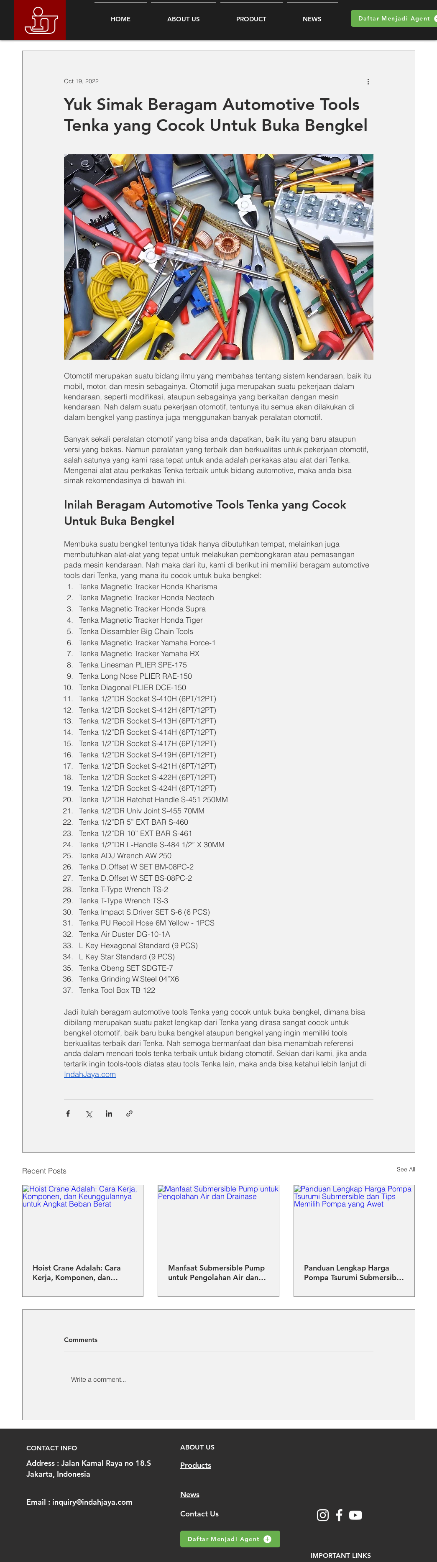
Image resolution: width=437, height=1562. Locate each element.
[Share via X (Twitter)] (88, 1113)
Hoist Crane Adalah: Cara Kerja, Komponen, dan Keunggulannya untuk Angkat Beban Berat (77, 1272)
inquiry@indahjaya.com (92, 1502)
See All (406, 1169)
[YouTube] (355, 1515)
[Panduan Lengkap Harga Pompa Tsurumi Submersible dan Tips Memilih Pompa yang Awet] (354, 1219)
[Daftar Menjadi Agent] (230, 1539)
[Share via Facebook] (68, 1113)
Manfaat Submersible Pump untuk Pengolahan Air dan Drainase (216, 1272)
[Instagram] (323, 1515)
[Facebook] (339, 1515)
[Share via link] (129, 1113)
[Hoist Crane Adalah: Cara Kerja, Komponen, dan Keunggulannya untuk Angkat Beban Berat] (83, 1219)
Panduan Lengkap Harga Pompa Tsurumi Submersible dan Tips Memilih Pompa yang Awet (353, 1272)
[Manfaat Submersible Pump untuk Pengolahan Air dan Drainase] (218, 1219)
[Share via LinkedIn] (109, 1113)
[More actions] (368, 81)
